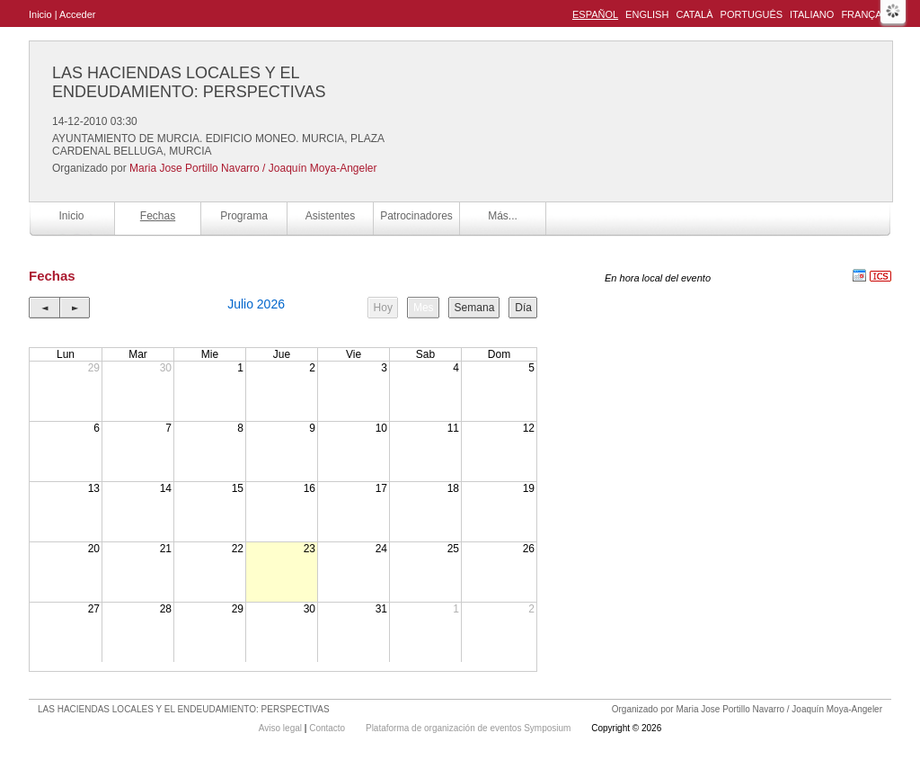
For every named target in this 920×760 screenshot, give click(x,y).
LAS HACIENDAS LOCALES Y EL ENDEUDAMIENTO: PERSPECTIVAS (188, 82)
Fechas (157, 216)
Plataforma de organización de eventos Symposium (469, 728)
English (646, 14)
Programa (244, 216)
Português (752, 14)
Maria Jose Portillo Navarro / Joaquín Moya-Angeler (252, 168)
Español (595, 14)
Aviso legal (282, 728)
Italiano (812, 14)
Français (866, 14)
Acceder (77, 14)
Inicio (40, 14)
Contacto (328, 728)
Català (694, 14)
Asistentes (330, 216)
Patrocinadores (416, 216)
